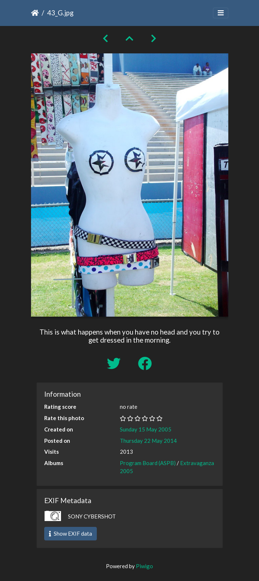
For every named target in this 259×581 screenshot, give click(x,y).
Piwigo (144, 566)
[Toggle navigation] (220, 13)
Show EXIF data (70, 533)
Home (35, 13)
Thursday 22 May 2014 (148, 440)
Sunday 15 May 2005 (145, 429)
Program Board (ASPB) (148, 463)
